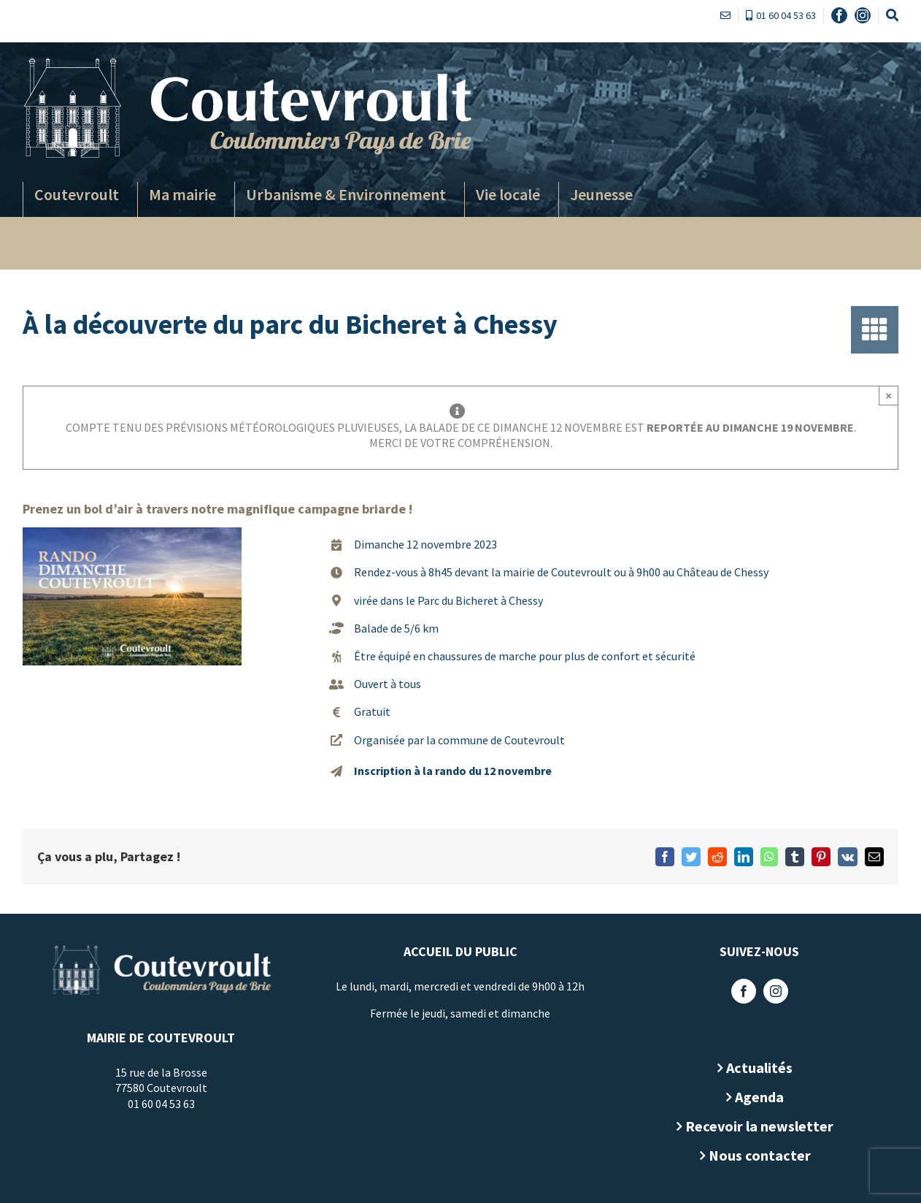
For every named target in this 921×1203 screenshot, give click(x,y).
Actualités (755, 1067)
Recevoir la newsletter (755, 1126)
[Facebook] (738, 991)
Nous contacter (755, 1155)
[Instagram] (770, 991)
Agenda (755, 1097)
